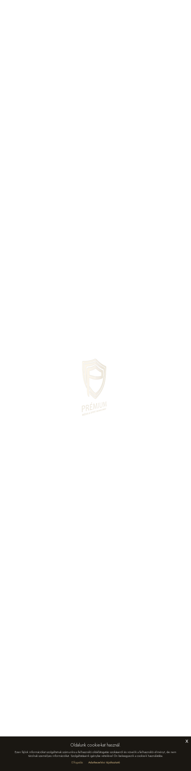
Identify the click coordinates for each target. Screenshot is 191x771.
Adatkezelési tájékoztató (104, 762)
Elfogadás (77, 762)
